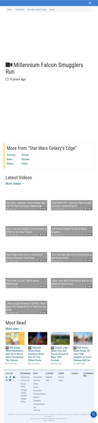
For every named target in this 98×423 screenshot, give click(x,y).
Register (49, 377)
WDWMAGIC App (89, 374)
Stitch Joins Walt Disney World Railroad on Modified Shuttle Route (71, 282)
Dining (35, 384)
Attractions (19, 9)
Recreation (37, 390)
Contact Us (25, 380)
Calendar (36, 380)
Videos (52, 9)
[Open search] (94, 414)
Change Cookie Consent (24, 393)
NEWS (61, 373)
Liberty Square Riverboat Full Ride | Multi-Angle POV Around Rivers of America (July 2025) (26, 306)
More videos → (15, 183)
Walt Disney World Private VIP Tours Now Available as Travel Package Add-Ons (82, 354)
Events (36, 387)
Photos (10, 163)
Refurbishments (39, 394)
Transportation (39, 404)
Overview (11, 154)
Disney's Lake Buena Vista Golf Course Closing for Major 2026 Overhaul (59, 354)
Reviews (25, 159)
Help (47, 380)
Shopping (36, 400)
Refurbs (25, 154)
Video (60, 380)
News (9, 159)
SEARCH (75, 373)
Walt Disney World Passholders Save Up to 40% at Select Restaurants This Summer (14, 354)
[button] (90, 3)
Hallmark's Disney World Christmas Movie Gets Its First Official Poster (36, 354)
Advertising (25, 377)
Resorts (36, 397)
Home (9, 9)
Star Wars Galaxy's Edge (36, 9)
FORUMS (50, 373)
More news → (14, 329)
